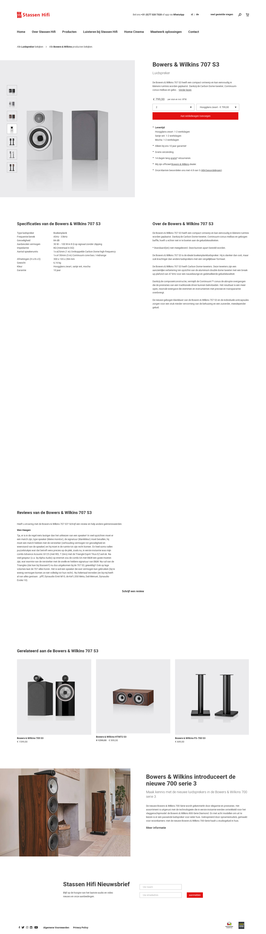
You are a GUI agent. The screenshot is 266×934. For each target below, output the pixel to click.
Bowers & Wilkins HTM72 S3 (111, 737)
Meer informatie (156, 828)
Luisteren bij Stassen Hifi (100, 32)
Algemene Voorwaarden (56, 927)
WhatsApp (178, 14)
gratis (173, 158)
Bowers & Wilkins (62, 47)
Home (21, 32)
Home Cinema (134, 32)
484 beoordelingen (211, 170)
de (197, 14)
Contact (193, 32)
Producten (69, 32)
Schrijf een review (133, 591)
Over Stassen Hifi (44, 32)
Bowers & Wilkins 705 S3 (30, 738)
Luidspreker (27, 47)
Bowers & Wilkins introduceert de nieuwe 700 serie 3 (190, 780)
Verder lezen (185, 90)
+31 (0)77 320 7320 (151, 14)
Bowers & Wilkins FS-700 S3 (190, 738)
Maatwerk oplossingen (166, 32)
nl (192, 14)
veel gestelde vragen (222, 14)
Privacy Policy (80, 927)
